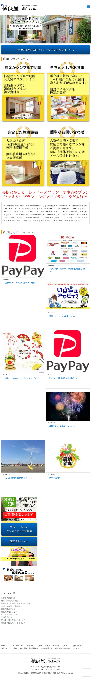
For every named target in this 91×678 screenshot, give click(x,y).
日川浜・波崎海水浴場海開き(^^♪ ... (18, 478)
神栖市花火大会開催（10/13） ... (62, 426)
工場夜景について (8, 617)
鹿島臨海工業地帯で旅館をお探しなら (16, 603)
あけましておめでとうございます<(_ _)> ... (21, 378)
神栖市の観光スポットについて (13, 623)
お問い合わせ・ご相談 (9, 648)
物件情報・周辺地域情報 (29, 648)
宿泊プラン (30, 646)
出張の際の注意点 (8, 609)
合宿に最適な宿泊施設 (10, 601)
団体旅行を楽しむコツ (10, 615)
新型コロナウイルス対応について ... (63, 316)
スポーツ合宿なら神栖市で (11, 606)
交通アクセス (78, 646)
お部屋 (47, 646)
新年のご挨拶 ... (55, 478)
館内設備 (56, 646)
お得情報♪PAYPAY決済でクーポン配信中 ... (22, 283)
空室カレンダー (19, 541)
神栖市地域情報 (46, 648)
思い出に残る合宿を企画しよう (13, 620)
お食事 (39, 646)
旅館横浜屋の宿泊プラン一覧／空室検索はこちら (45, 49)
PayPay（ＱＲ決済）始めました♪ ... (63, 378)
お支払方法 (66, 646)
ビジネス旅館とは (8, 598)
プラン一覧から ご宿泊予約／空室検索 (19, 529)
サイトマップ (77, 648)
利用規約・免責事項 (62, 648)
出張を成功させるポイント (11, 612)
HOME (3, 646)
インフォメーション (16, 646)
